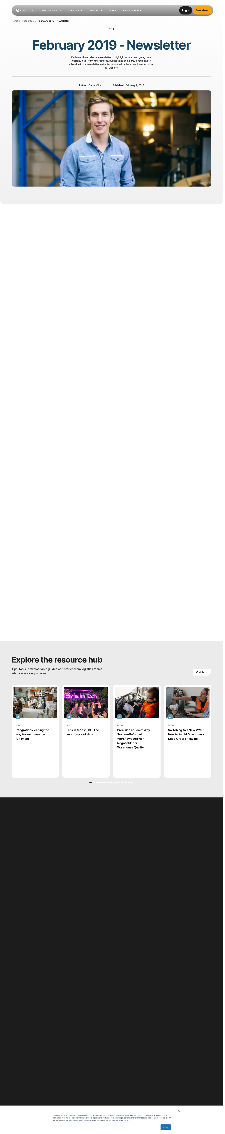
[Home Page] (25, 10)
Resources (28, 20)
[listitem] (113, 10)
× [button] (179, 1111)
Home (15, 20)
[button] (90, 782)
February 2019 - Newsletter (53, 20)
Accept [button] (165, 1127)
